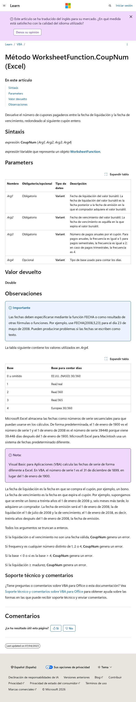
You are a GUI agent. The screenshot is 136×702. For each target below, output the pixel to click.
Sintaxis (13, 88)
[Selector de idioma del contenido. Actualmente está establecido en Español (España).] (23, 667)
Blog (97, 677)
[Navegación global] (4, 5)
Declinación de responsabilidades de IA (33, 677)
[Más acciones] (127, 44)
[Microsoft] (68, 5)
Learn (8, 44)
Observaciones (17, 104)
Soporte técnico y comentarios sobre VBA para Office (44, 591)
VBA (19, 44)
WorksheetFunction (85, 151)
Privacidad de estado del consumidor (54, 683)
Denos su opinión (27, 32)
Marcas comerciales (21, 689)
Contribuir (115, 677)
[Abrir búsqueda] (110, 5)
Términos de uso (96, 683)
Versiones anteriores (77, 677)
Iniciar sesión (124, 5)
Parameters (15, 93)
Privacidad (15, 683)
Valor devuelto (17, 99)
